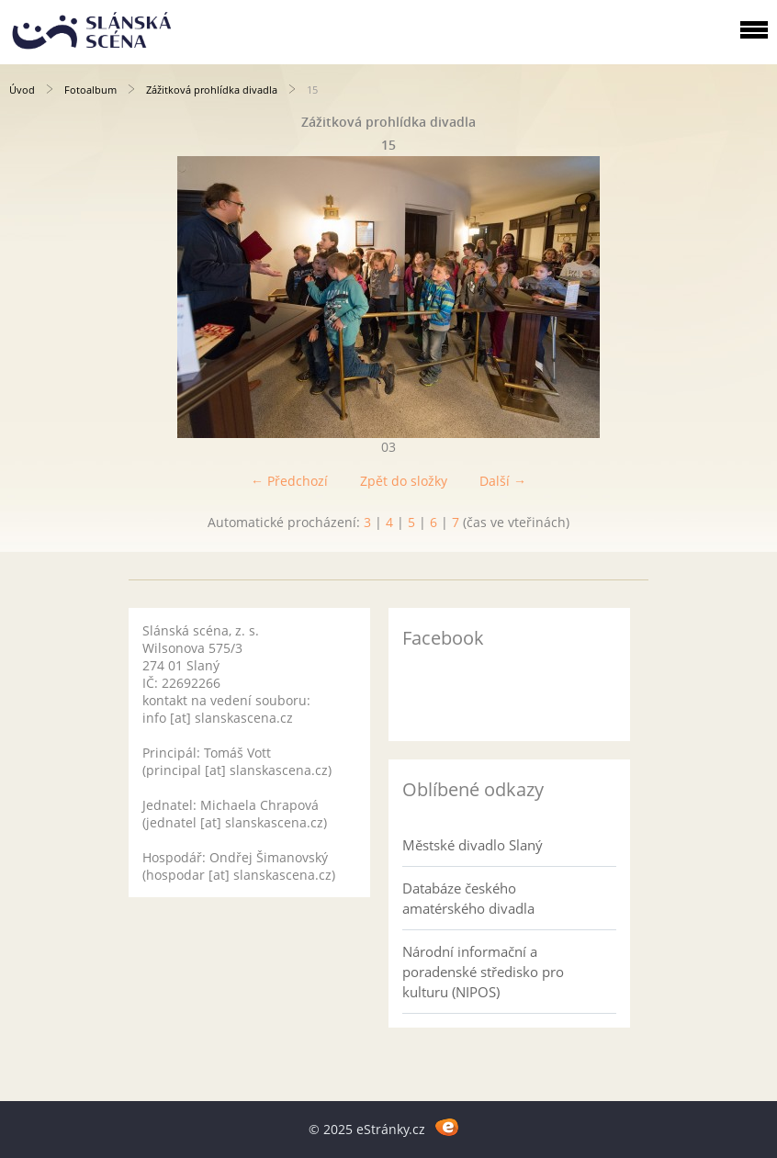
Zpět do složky (403, 480)
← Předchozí (289, 480)
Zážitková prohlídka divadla (211, 89)
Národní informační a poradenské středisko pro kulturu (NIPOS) (483, 971)
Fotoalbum (90, 89)
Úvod (22, 89)
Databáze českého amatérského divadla (468, 898)
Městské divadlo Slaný (472, 845)
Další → (502, 480)
